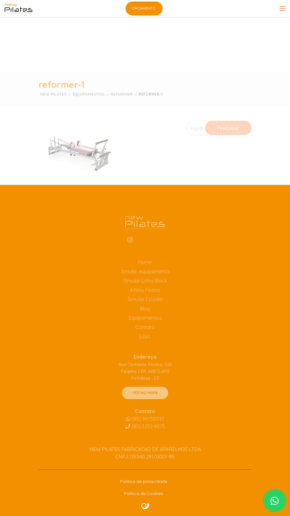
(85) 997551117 (145, 426)
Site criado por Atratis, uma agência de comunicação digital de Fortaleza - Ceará (145, 506)
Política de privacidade (143, 481)
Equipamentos (145, 325)
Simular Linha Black (145, 288)
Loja (145, 344)
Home (145, 270)
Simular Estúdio (145, 307)
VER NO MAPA (145, 400)
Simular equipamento (145, 279)
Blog (145, 316)
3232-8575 (145, 434)
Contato (145, 335)
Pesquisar (228, 135)
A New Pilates (145, 298)
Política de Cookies (143, 493)
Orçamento (144, 8)
